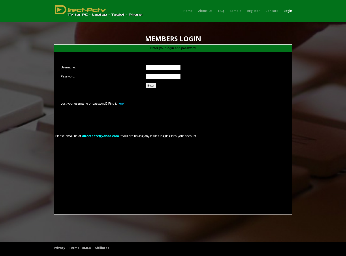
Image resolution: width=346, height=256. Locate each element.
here (121, 103)
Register (253, 11)
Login (288, 11)
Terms (74, 248)
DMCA (86, 248)
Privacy (59, 248)
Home (187, 11)
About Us (205, 11)
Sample (235, 11)
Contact (271, 11)
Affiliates (102, 248)
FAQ (221, 11)
